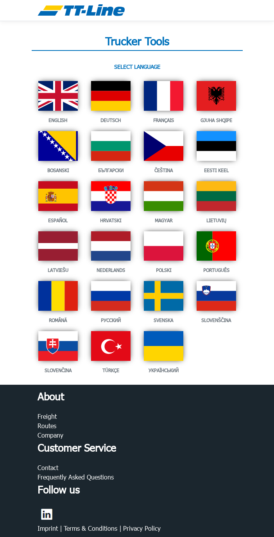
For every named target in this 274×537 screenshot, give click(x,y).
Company (50, 435)
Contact (48, 467)
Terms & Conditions (91, 528)
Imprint (49, 528)
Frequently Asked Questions (76, 477)
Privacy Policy (142, 528)
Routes (47, 426)
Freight (47, 416)
